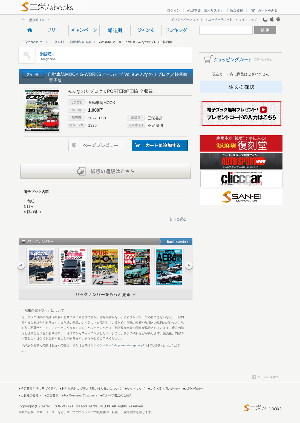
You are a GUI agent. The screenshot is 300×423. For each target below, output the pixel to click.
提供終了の (37, 20)
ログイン (173, 10)
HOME (30, 30)
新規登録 (236, 10)
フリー (53, 30)
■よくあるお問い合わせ (164, 388)
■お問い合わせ (193, 388)
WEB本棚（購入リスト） (204, 10)
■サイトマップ (135, 388)
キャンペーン (83, 30)
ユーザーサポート (220, 19)
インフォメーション (184, 19)
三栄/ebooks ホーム (35, 42)
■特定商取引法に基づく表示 (38, 388)
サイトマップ (248, 19)
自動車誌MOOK (80, 42)
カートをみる (268, 10)
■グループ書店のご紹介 (116, 395)
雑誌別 (114, 30)
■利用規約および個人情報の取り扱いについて (91, 388)
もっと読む (178, 219)
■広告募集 (52, 395)
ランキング (176, 30)
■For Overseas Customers (79, 395)
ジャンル (145, 30)
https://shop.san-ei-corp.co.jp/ (124, 345)
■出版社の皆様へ (30, 395)
